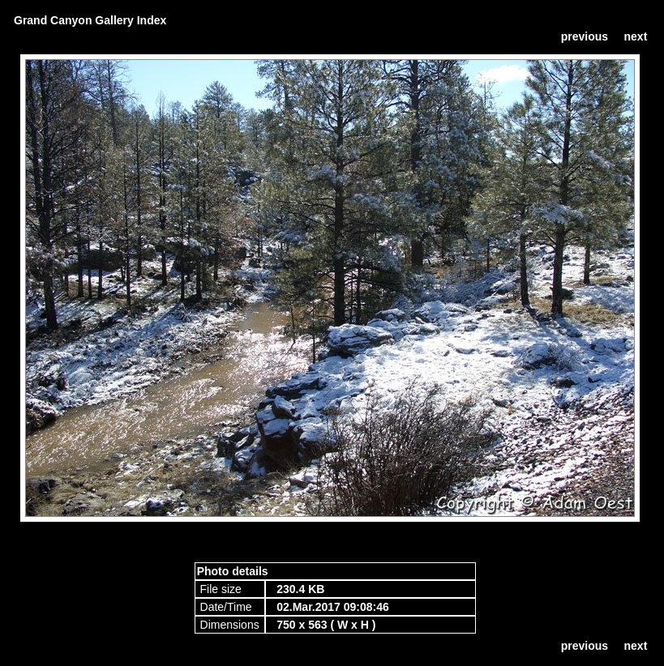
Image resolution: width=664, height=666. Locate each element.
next (636, 36)
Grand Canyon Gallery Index (90, 20)
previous (584, 36)
